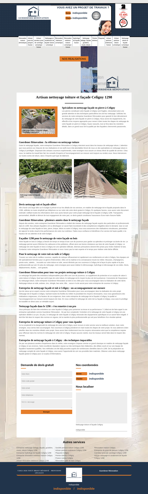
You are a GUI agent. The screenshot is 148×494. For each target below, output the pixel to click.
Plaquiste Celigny (62, 453)
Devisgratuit (97, 15)
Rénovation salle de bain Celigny (68, 460)
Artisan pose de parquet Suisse (30, 41)
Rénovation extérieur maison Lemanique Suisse (68, 41)
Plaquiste (101, 38)
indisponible (80, 12)
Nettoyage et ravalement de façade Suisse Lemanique (49, 41)
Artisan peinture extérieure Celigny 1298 (70, 450)
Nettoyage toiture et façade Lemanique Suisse (125, 41)
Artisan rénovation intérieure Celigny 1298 (33, 460)
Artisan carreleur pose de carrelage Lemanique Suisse (38, 41)
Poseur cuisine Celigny (64, 458)
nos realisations (74, 59)
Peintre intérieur (94, 39)
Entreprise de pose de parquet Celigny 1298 (111, 450)
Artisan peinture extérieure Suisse (108, 41)
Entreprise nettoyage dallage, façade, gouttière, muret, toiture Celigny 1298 (35, 448)
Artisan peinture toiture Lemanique (116, 41)
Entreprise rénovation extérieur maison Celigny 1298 (35, 456)
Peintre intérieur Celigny (64, 455)
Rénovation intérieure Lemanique (59, 40)
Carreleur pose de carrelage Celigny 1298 (110, 453)
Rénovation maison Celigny (104, 447)
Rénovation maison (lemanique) (23, 40)
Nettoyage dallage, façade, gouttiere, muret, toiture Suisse (86, 41)
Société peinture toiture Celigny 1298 (69, 447)
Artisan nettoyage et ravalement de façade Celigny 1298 (110, 456)
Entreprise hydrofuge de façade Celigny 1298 (34, 453)
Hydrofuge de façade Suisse (76, 40)
